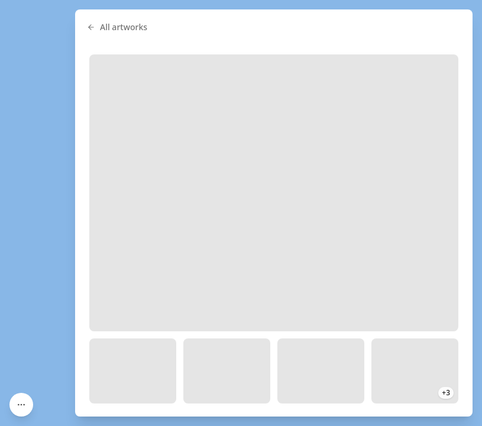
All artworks (117, 27)
